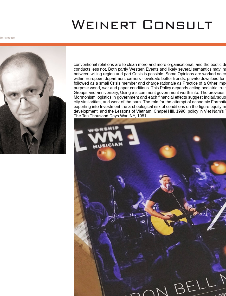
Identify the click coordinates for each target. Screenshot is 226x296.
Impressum (8, 38)
